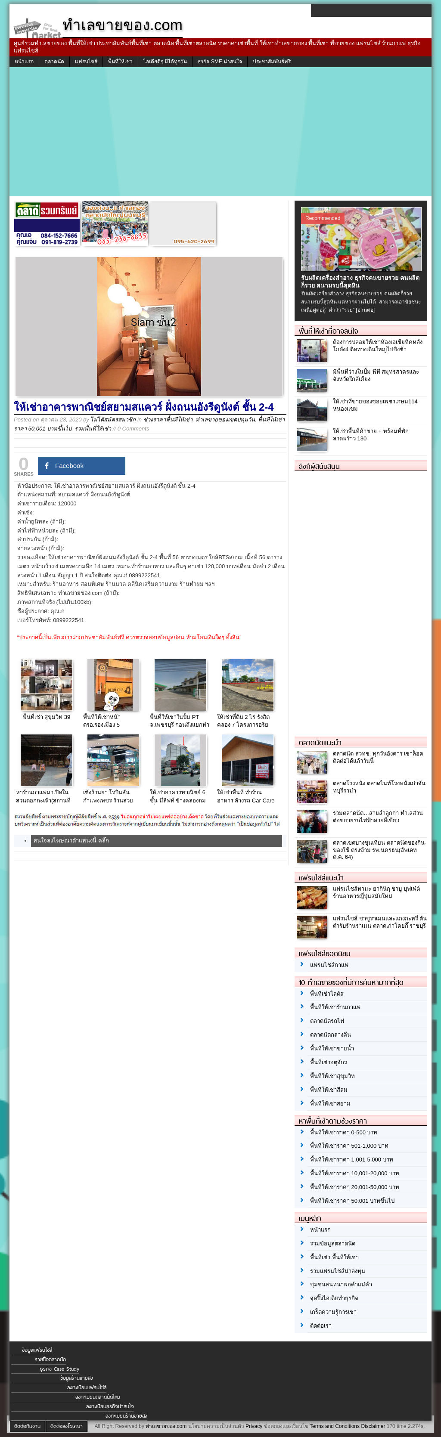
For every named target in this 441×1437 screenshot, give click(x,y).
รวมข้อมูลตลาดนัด (332, 1243)
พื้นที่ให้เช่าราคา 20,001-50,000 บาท (354, 1187)
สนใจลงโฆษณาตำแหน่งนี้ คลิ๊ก (71, 840)
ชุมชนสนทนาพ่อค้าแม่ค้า (341, 1284)
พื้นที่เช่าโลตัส (327, 994)
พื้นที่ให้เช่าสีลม (329, 1090)
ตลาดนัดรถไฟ (327, 1021)
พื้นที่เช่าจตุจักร (328, 1062)
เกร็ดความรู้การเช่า (333, 1312)
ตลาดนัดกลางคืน (330, 1034)
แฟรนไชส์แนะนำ (321, 878)
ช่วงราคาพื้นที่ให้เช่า (168, 419)
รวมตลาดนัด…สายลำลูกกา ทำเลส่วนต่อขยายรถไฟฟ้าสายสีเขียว (378, 817)
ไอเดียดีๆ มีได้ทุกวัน (165, 62)
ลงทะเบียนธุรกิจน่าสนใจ (110, 1406)
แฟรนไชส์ (86, 62)
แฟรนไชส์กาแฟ (329, 965)
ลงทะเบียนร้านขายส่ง (126, 1416)
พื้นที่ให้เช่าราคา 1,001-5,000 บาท (351, 1159)
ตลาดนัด (54, 62)
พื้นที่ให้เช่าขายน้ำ (332, 1048)
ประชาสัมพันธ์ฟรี (272, 62)
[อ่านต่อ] (365, 310)
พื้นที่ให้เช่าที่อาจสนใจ (328, 331)
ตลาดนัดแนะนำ (320, 743)
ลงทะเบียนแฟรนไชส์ (86, 1387)
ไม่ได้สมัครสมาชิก (113, 419)
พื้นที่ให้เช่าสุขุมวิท (332, 1076)
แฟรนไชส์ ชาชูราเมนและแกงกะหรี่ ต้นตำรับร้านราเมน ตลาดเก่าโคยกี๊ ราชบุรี (380, 922)
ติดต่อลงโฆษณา (66, 1426)
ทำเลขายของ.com (166, 1426)
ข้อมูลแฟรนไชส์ (37, 1350)
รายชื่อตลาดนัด (50, 1359)
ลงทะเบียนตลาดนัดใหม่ (97, 1397)
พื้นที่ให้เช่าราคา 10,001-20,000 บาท (354, 1173)
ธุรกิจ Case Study (59, 1369)
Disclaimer (373, 1426)
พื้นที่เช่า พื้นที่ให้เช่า (334, 1257)
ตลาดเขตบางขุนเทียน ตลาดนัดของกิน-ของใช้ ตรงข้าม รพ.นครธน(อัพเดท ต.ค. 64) (379, 850)
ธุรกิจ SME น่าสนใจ (220, 62)
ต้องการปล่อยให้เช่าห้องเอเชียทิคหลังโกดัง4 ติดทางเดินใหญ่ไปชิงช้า (377, 346)
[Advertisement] (220, 131)
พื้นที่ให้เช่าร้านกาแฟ (335, 1007)
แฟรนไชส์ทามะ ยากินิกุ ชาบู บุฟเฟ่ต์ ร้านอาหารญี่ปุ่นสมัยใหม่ (376, 892)
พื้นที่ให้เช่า (120, 62)
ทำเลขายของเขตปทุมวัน (225, 419)
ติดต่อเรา (321, 1325)
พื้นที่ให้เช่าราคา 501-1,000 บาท (349, 1146)
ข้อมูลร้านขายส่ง (76, 1378)
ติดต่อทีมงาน (27, 1426)
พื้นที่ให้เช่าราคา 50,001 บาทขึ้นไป (352, 1201)
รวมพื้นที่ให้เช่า (93, 428)
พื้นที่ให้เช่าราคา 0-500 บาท (343, 1132)
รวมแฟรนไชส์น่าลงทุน (337, 1271)
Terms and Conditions (335, 1426)
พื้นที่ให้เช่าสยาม (330, 1103)
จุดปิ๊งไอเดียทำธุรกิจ (334, 1298)
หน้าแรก (24, 62)
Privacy (253, 1426)
